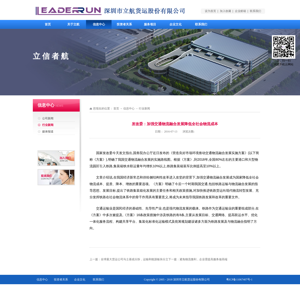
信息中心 (129, 108)
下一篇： (197, 259)
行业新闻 (144, 108)
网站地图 (246, 289)
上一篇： (129, 259)
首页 (48, 24)
